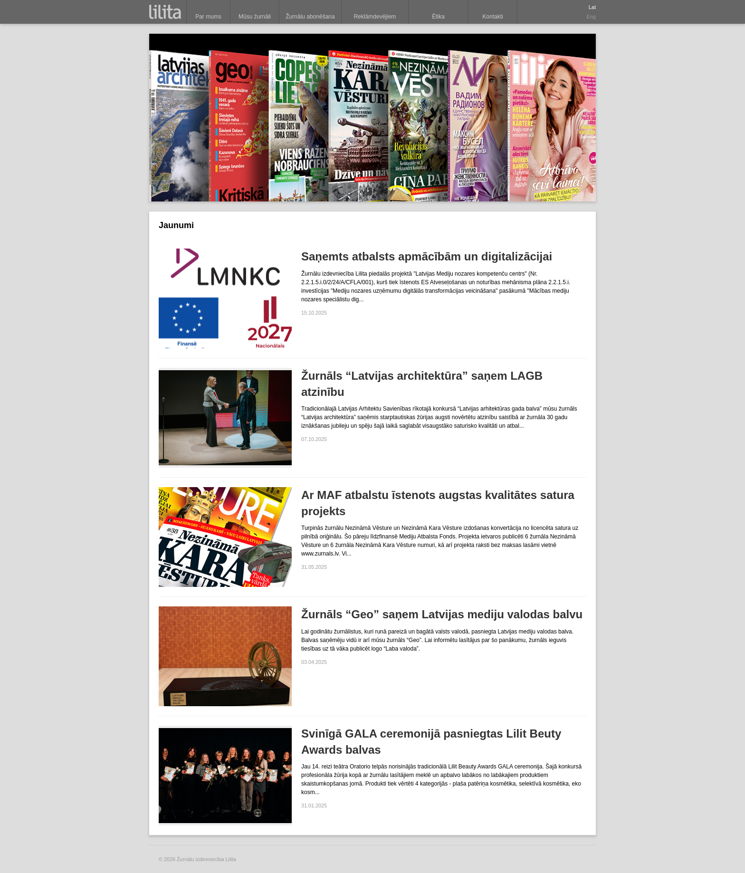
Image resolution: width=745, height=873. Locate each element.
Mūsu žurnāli (255, 16)
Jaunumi (176, 225)
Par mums (208, 16)
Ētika (438, 16)
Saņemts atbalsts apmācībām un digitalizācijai (426, 256)
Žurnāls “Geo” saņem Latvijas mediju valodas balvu (442, 614)
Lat (592, 7)
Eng (591, 16)
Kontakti (492, 16)
